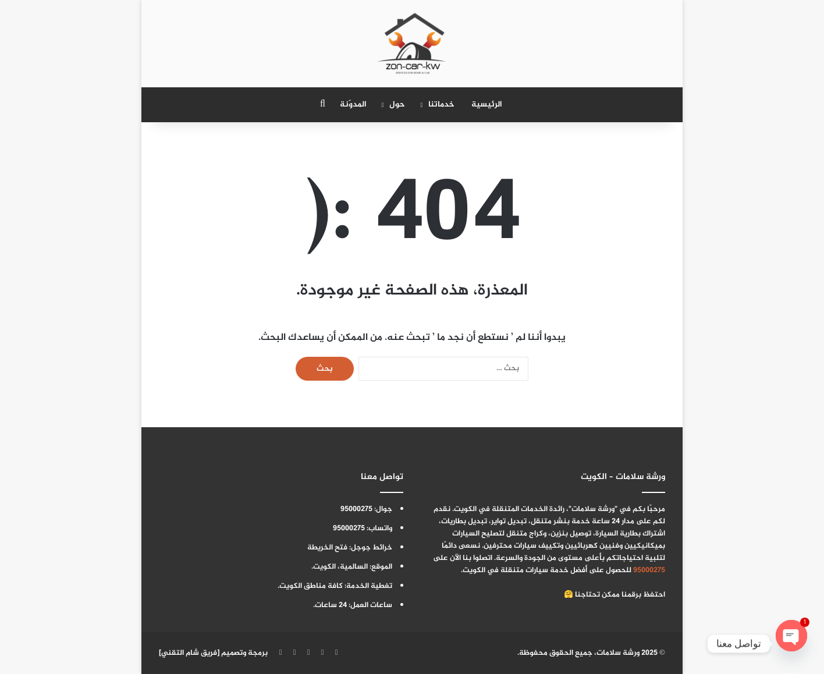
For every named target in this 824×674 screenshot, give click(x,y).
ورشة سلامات (618, 653)
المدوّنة (353, 104)
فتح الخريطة (327, 547)
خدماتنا (441, 104)
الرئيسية (486, 104)
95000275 (649, 570)
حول (397, 104)
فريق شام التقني (189, 653)
